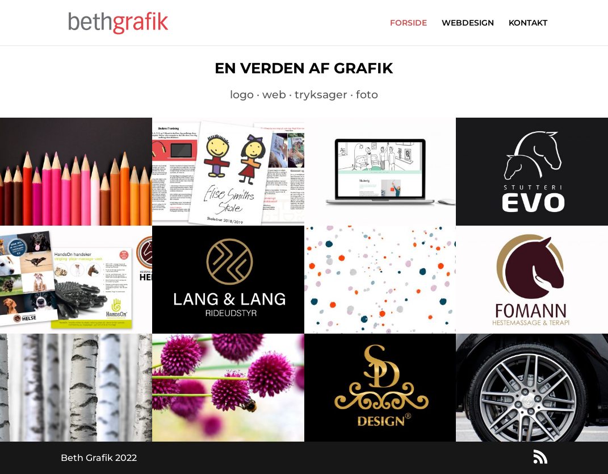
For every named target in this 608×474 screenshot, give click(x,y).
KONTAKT (528, 23)
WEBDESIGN (468, 23)
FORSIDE (408, 23)
